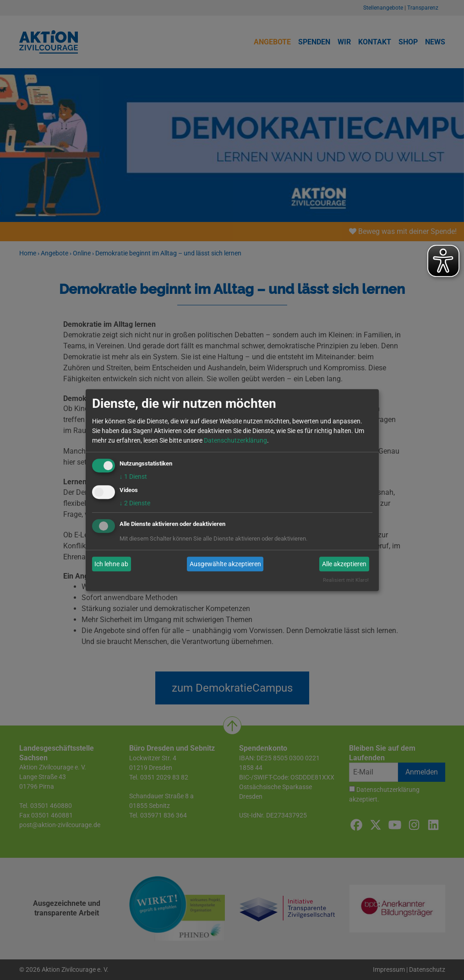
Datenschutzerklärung (235, 440)
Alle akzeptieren (344, 564)
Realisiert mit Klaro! (346, 581)
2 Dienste (135, 503)
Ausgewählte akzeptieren (225, 564)
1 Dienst (133, 476)
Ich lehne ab (111, 564)
